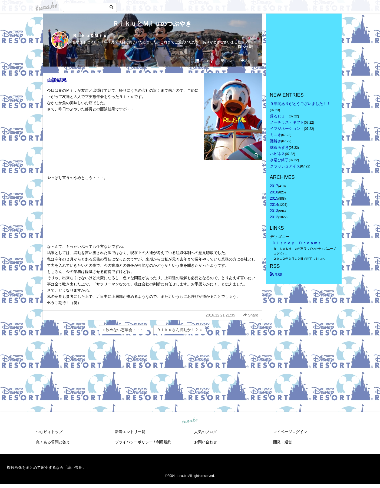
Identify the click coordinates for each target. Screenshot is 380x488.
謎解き (275, 141)
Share (248, 61)
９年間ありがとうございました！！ (300, 103)
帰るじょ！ (279, 116)
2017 (274, 186)
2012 (274, 217)
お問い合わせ (205, 442)
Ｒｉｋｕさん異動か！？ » (179, 330)
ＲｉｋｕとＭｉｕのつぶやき (152, 23)
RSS (276, 274)
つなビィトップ (49, 432)
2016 (274, 192)
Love (226, 61)
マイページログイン (290, 432)
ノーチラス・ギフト (287, 122)
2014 (274, 204)
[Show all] (245, 46)
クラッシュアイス (285, 166)
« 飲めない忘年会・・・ (123, 330)
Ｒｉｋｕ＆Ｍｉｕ (89, 35)
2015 (274, 198)
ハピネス (277, 153)
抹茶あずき (279, 147)
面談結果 (57, 80)
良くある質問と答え (53, 442)
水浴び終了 (279, 160)
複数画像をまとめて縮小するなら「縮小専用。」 (48, 467)
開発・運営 (282, 442)
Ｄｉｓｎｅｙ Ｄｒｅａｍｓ (296, 243)
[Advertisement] (152, 350)
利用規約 (163, 442)
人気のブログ (205, 432)
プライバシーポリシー (134, 442)
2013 (274, 211)
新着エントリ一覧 (130, 432)
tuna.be (189, 421)
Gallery (204, 61)
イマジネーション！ (287, 128)
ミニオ (275, 135)
